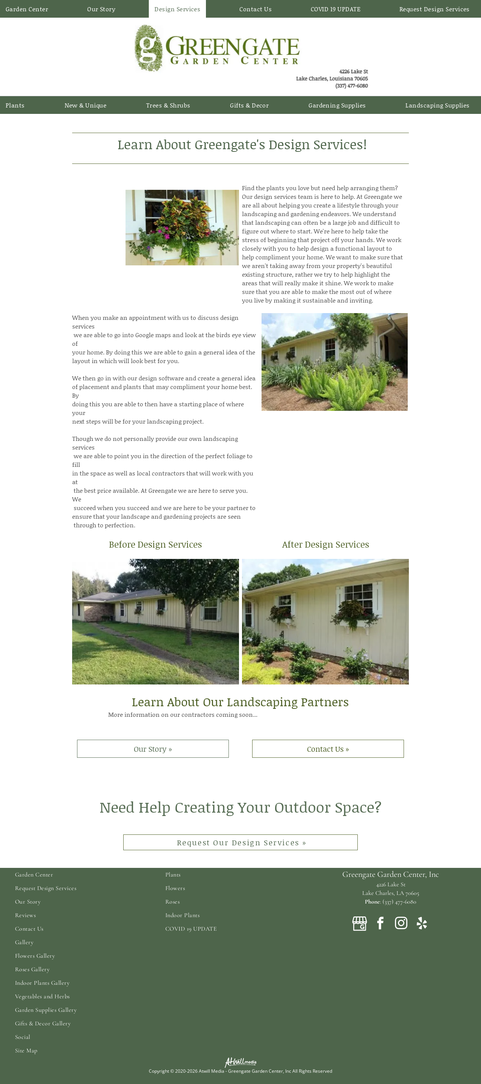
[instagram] (401, 924)
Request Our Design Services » (242, 842)
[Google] (359, 924)
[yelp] (421, 924)
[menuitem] (29, 9)
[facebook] (380, 924)
